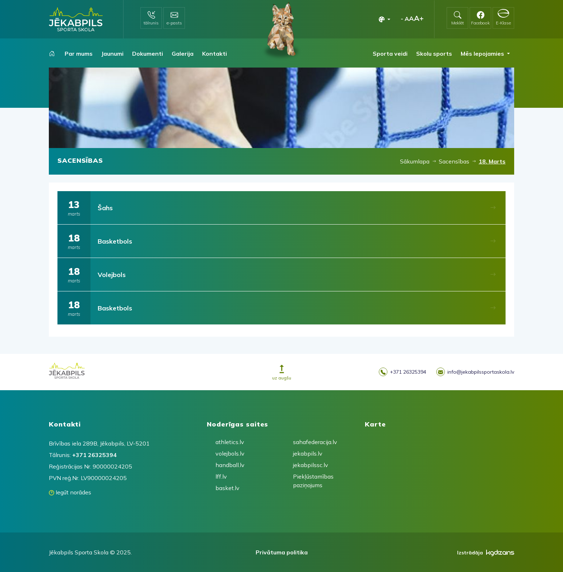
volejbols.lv (229, 453)
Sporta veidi (390, 53)
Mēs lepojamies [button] (483, 53)
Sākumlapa (414, 161)
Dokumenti (147, 53)
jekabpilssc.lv (306, 465)
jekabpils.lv (306, 453)
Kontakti (214, 53)
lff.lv (221, 476)
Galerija (183, 53)
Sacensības (454, 161)
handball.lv (229, 465)
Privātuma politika (282, 552)
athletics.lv (229, 442)
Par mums (79, 53)
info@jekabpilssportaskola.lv (475, 372)
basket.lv (227, 488)
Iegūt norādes (70, 492)
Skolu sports (434, 53)
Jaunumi (112, 53)
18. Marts (492, 161)
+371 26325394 (402, 372)
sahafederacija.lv (306, 442)
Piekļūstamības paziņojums (306, 481)
